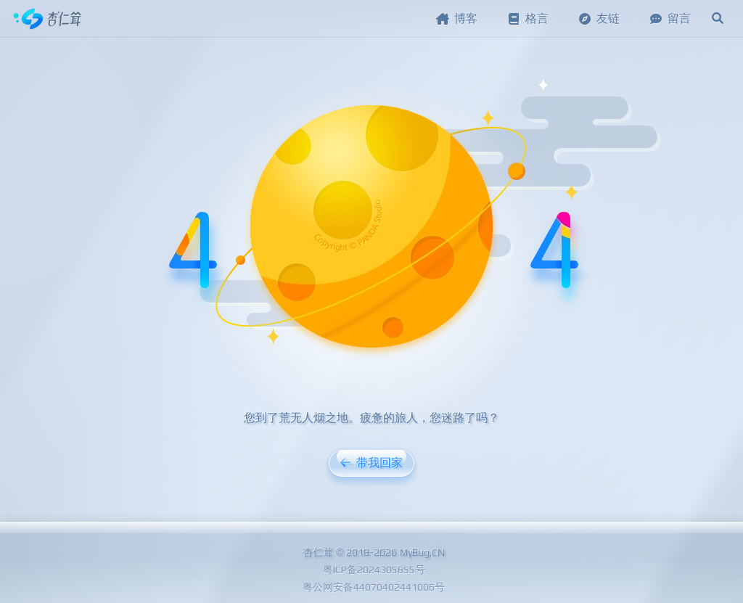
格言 (527, 18)
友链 (599, 18)
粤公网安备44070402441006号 (374, 587)
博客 (456, 18)
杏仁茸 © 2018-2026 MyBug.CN (374, 552)
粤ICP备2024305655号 (374, 569)
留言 (670, 18)
